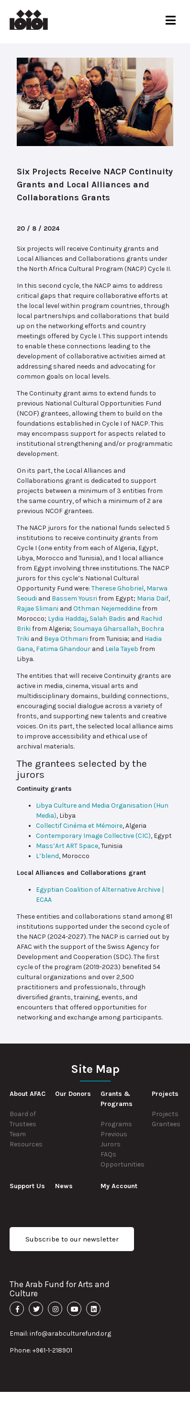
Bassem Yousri (74, 598)
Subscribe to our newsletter (72, 1239)
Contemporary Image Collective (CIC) (93, 836)
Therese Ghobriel (117, 588)
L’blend (47, 856)
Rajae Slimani (37, 608)
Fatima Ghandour (63, 649)
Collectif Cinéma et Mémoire (79, 826)
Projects (165, 1114)
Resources (26, 1144)
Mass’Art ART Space (67, 846)
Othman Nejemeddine (107, 608)
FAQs (108, 1154)
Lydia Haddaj (67, 618)
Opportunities (123, 1164)
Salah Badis (107, 618)
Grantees (166, 1124)
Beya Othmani (66, 639)
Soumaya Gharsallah (105, 629)
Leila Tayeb (121, 649)
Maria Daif (152, 598)
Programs (116, 1124)
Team (18, 1134)
